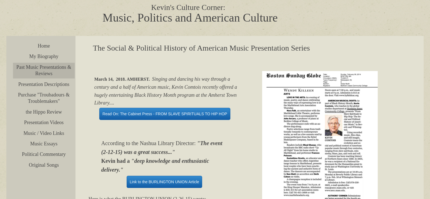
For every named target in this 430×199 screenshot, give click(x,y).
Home (44, 46)
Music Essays (44, 143)
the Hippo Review (44, 112)
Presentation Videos (44, 122)
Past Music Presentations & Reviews (43, 70)
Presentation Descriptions (43, 84)
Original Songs (44, 165)
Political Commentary (44, 154)
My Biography (44, 56)
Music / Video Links (44, 133)
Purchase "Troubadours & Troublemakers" (44, 98)
